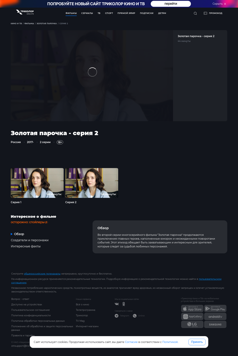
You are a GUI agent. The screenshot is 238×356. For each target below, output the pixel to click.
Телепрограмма (85, 309)
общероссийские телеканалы (42, 273)
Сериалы (87, 13)
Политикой (170, 342)
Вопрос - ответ (20, 299)
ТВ (99, 13)
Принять (197, 342)
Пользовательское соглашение (30, 309)
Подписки (147, 13)
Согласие (131, 342)
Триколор (82, 315)
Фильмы (71, 13)
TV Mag (80, 320)
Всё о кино (82, 304)
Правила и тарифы (23, 335)
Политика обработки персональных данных (38, 320)
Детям (162, 13)
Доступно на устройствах (26, 304)
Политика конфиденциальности (31, 315)
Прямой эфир (126, 13)
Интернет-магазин (87, 326)
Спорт (109, 13)
